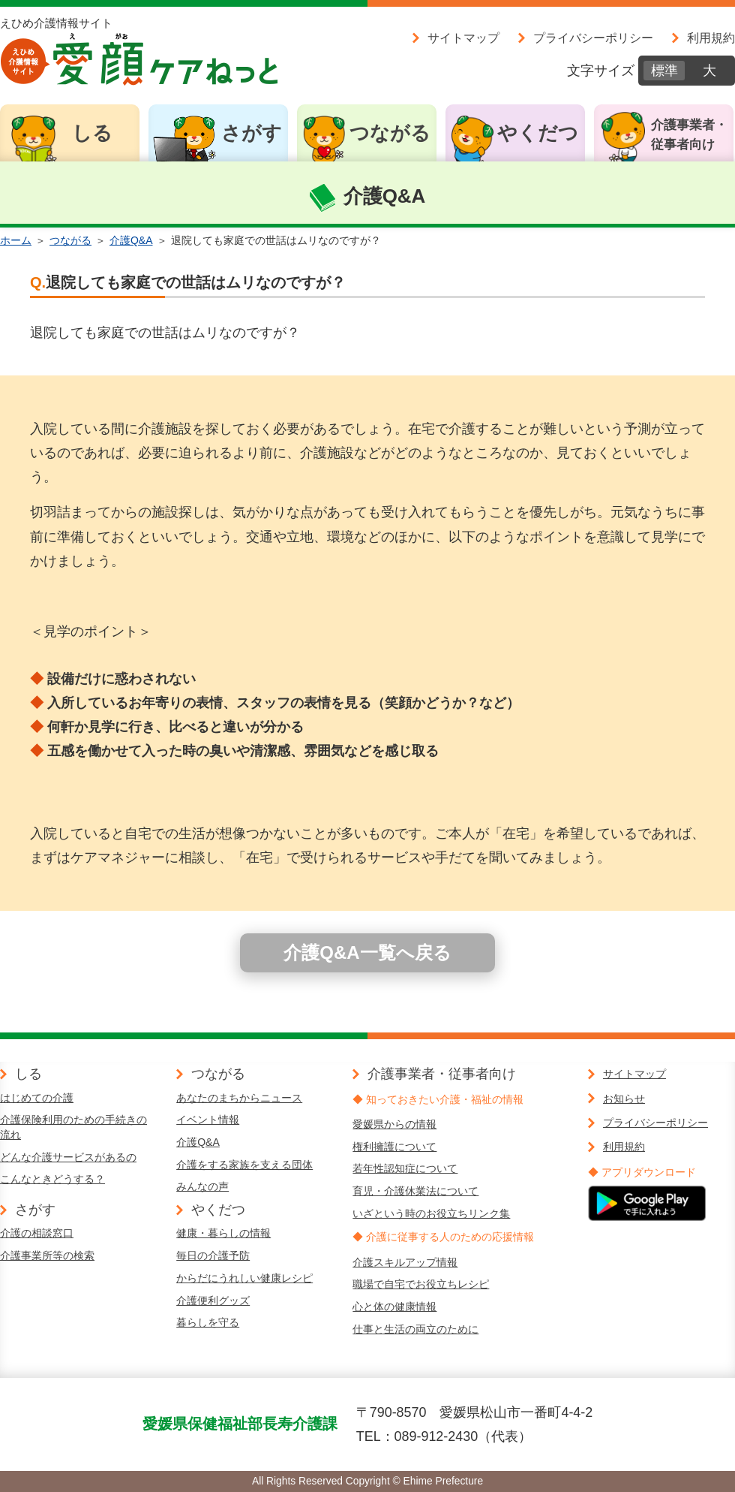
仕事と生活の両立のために (415, 1329)
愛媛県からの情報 (394, 1124)
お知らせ (624, 1099)
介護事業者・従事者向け (689, 135)
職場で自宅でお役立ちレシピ (420, 1284)
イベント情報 (207, 1120)
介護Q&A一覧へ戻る (367, 952)
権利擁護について (394, 1147)
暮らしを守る (207, 1322)
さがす (251, 133)
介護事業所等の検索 (47, 1255)
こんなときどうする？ (52, 1179)
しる (92, 133)
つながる (390, 133)
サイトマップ (464, 37)
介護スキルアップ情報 (405, 1262)
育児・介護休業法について (415, 1191)
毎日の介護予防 (213, 1255)
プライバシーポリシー (593, 37)
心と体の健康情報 (394, 1307)
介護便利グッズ (213, 1301)
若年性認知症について (405, 1168)
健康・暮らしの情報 (223, 1233)
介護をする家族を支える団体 (244, 1165)
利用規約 (711, 37)
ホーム (16, 240)
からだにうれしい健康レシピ (244, 1278)
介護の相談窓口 (37, 1233)
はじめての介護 (37, 1098)
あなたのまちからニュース (239, 1098)
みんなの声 (202, 1186)
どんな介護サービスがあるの (68, 1157)
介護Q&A (131, 240)
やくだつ (537, 133)
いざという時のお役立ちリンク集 (431, 1213)
